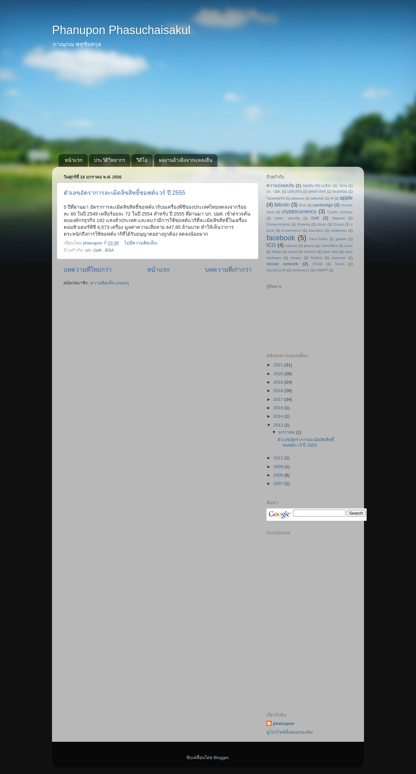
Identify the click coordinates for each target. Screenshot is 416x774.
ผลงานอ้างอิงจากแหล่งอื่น (185, 160)
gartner (340, 239)
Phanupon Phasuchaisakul (121, 30)
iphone (309, 246)
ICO (271, 245)
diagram (338, 218)
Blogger (221, 757)
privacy (296, 258)
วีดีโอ (142, 160)
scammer (339, 258)
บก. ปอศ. (94, 250)
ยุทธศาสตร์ (317, 191)
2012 (278, 457)
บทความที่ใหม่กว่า (87, 269)
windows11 (300, 270)
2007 (278, 483)
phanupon (283, 723)
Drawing (303, 224)
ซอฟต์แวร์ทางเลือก (317, 186)
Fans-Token (318, 239)
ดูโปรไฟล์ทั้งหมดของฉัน (289, 732)
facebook (280, 238)
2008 (278, 475)
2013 (278, 425)
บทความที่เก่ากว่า (228, 269)
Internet (291, 246)
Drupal (338, 224)
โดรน (343, 186)
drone (321, 224)
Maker (277, 252)
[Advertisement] (208, 105)
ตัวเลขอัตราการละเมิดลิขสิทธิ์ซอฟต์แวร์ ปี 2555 (124, 193)
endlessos (339, 230)
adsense (297, 198)
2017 (278, 399)
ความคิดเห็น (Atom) (109, 283)
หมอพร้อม (339, 191)
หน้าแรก (74, 160)
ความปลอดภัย (280, 185)
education (316, 230)
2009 (278, 466)
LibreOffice (329, 246)
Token (339, 264)
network (310, 252)
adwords (317, 198)
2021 (278, 364)
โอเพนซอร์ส (275, 198)
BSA (109, 250)
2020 (278, 373)
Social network (282, 263)
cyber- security (287, 218)
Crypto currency (340, 212)
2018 (278, 390)
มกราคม (287, 432)
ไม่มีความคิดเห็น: (141, 243)
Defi (315, 218)
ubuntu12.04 (276, 270)
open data (330, 252)
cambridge (323, 205)
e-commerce (291, 230)
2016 (278, 407)
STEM (317, 264)
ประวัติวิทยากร (109, 160)
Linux (348, 246)
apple (346, 198)
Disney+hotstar (278, 224)
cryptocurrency (299, 211)
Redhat (316, 258)
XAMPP (322, 270)
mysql (292, 252)
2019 (278, 382)
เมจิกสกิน (294, 191)
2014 (278, 416)
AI (331, 198)
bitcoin (282, 204)
